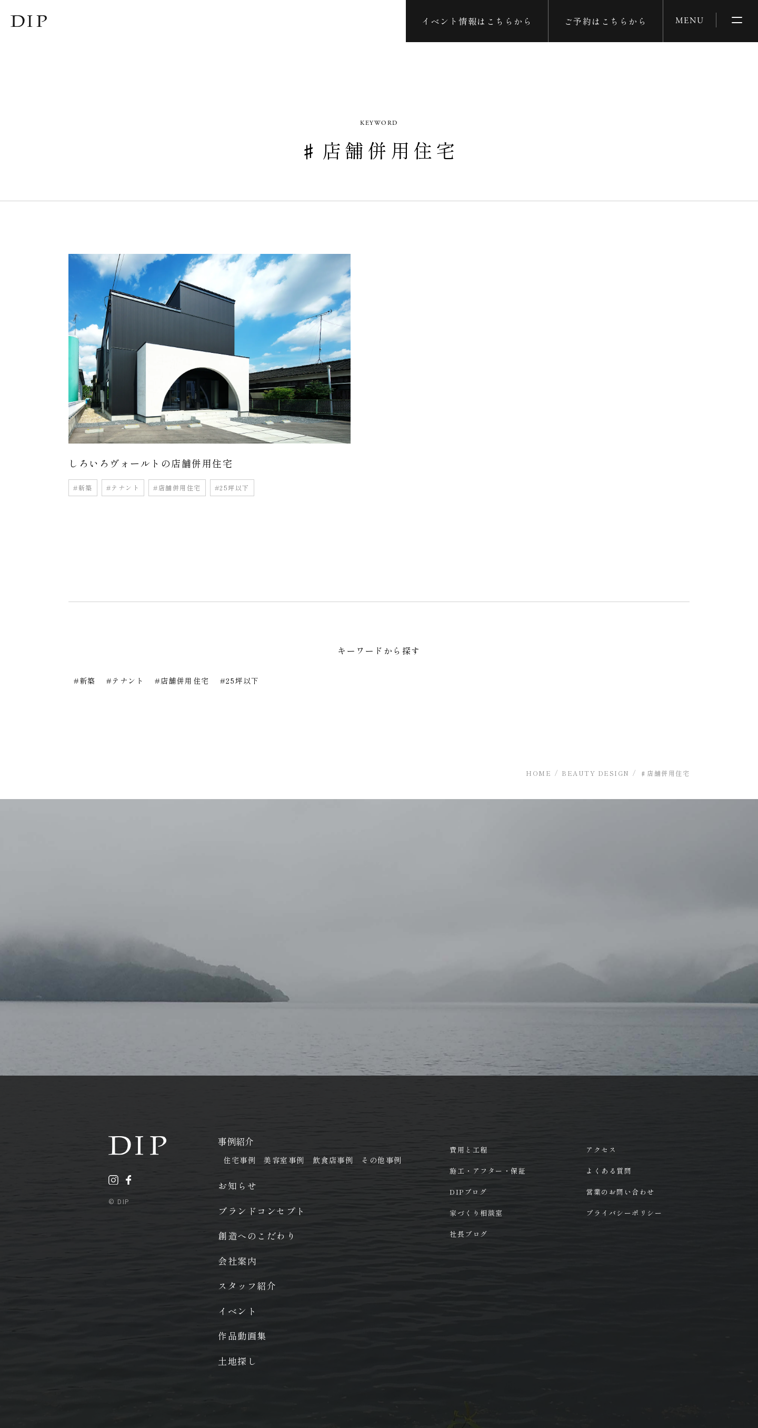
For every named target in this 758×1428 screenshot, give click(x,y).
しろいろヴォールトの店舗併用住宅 (150, 463)
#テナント (123, 487)
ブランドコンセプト (262, 1210)
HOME (538, 773)
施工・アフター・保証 (488, 1171)
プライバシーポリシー (624, 1213)
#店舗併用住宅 (177, 487)
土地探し (237, 1360)
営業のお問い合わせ (620, 1192)
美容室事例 (284, 1160)
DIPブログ (468, 1192)
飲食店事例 (333, 1160)
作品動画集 (242, 1335)
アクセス (601, 1150)
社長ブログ (469, 1234)
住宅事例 (239, 1160)
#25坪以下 (232, 487)
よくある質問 (609, 1171)
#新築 (83, 487)
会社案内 (237, 1260)
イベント (237, 1310)
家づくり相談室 (476, 1213)
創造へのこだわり (257, 1235)
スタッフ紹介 (247, 1285)
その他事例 (381, 1160)
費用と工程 (469, 1150)
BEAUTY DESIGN (596, 773)
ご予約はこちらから (605, 21)
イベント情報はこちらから (477, 21)
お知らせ (237, 1185)
